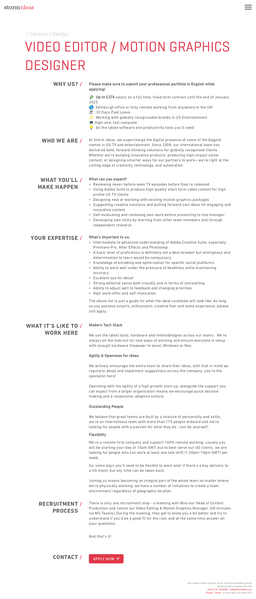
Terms (218, 593)
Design (60, 33)
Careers (38, 33)
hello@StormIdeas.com (241, 590)
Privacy (209, 593)
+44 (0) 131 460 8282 (217, 590)
